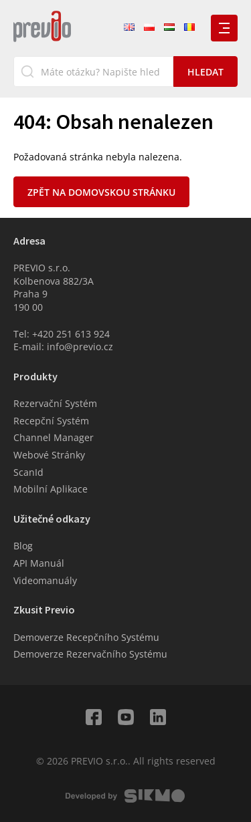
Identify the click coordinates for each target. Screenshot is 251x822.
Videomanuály (45, 580)
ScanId (28, 472)
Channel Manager (53, 437)
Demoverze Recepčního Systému (86, 637)
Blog (23, 545)
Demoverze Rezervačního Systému (90, 654)
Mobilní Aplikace (50, 489)
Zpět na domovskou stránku (101, 192)
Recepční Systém (51, 420)
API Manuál (38, 563)
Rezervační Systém (55, 403)
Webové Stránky (49, 454)
